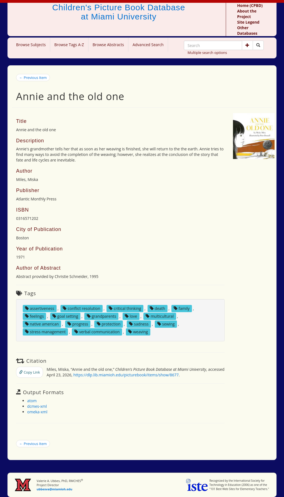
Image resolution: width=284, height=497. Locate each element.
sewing (166, 324)
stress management (45, 331)
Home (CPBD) (250, 5)
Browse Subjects (31, 44)
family (181, 308)
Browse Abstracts (108, 44)
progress (77, 324)
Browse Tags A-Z (69, 44)
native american (42, 324)
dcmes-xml (37, 406)
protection (108, 324)
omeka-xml (37, 411)
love (131, 316)
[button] (247, 45)
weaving (138, 331)
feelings (34, 316)
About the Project (247, 13)
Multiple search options (207, 52)
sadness (138, 324)
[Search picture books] (258, 45)
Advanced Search (148, 44)
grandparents (101, 316)
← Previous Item (33, 77)
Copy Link (29, 372)
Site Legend (248, 22)
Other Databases (247, 30)
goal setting (65, 316)
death (157, 308)
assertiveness (39, 308)
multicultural (160, 316)
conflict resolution (81, 308)
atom (32, 400)
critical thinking (125, 308)
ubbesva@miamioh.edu (54, 489)
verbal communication (97, 331)
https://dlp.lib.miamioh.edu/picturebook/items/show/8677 (126, 374)
